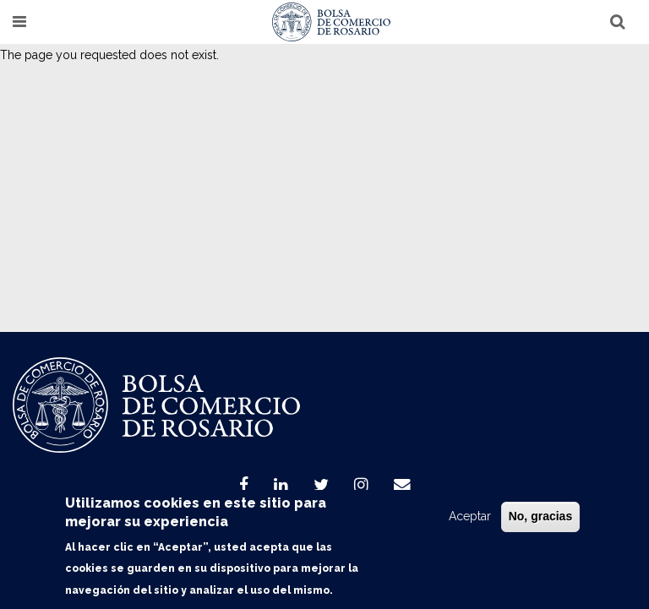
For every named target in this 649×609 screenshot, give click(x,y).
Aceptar (470, 516)
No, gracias (540, 516)
